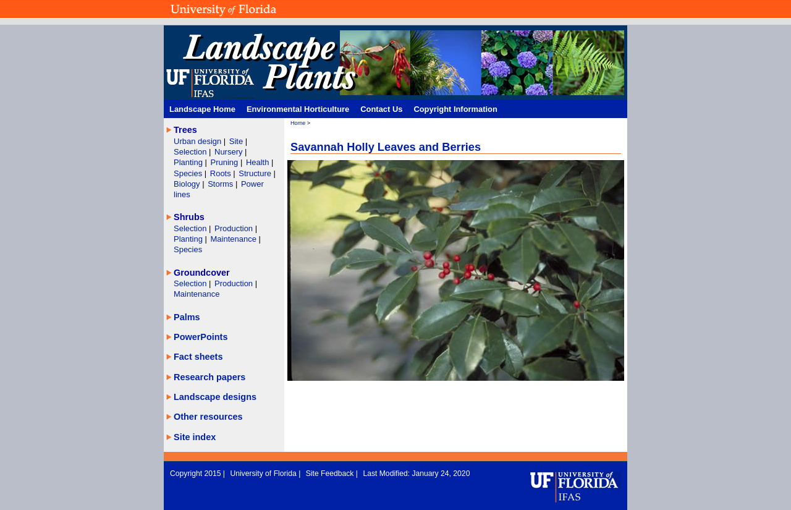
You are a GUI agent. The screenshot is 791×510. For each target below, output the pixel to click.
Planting (189, 162)
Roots (222, 173)
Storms (221, 184)
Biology (188, 184)
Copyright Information (455, 109)
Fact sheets (198, 357)
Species (189, 173)
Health (257, 162)
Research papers (209, 377)
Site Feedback (331, 473)
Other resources (208, 417)
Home (297, 123)
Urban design (199, 141)
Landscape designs (215, 397)
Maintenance (235, 239)
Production (234, 228)
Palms (187, 317)
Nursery (228, 151)
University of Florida (264, 473)
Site (237, 141)
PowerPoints (200, 337)
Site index (195, 437)
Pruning (225, 162)
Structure (256, 173)
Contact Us (381, 109)
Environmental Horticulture (298, 109)
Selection (191, 151)
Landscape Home (202, 109)
